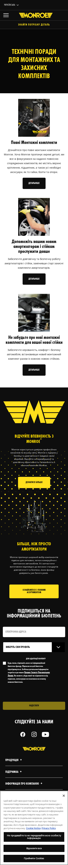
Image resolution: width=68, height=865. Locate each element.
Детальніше (34, 183)
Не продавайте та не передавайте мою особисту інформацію (34, 837)
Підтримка (14, 772)
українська (9, 5)
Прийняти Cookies (34, 858)
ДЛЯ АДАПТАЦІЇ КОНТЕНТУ (36, 659)
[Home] (34, 15)
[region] (34, 828)
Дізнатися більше (34, 482)
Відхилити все (34, 848)
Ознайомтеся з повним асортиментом (34, 591)
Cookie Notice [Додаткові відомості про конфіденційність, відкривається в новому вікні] (33, 828)
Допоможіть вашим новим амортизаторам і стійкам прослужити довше (34, 246)
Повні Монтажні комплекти (34, 142)
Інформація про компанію (24, 783)
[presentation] (32, 693)
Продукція (14, 760)
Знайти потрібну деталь (34, 25)
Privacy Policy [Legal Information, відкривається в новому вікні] (49, 828)
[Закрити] (64, 796)
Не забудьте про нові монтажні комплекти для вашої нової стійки (34, 340)
